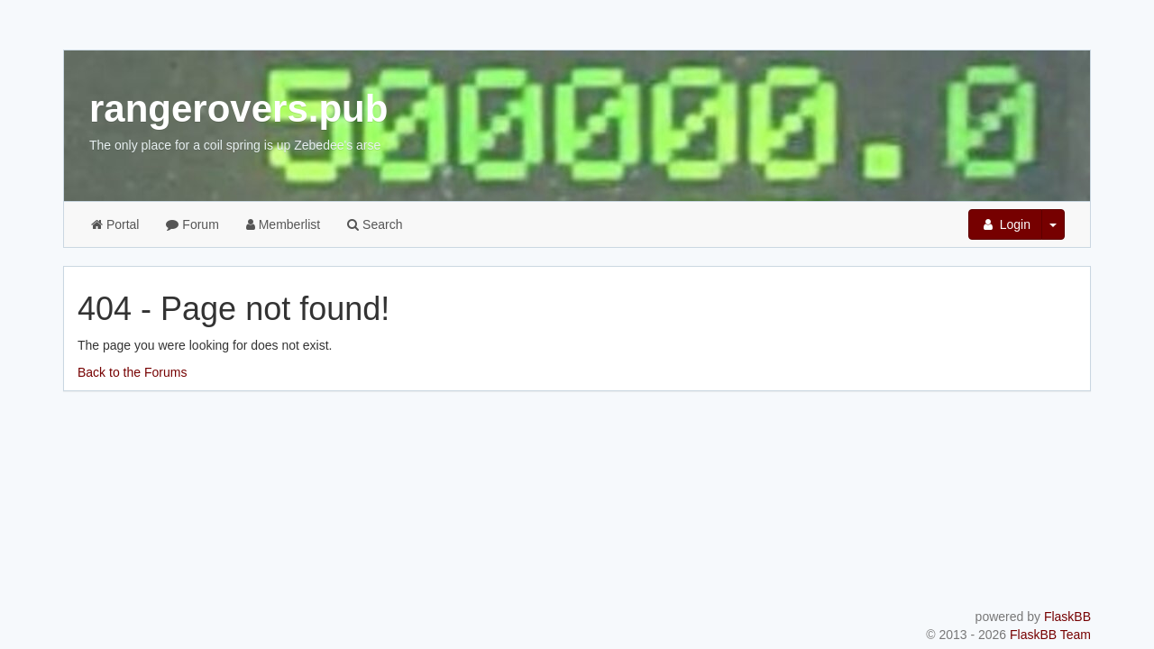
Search (374, 224)
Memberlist (283, 224)
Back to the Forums (132, 372)
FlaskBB (1067, 616)
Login (1005, 224)
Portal (115, 224)
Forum (192, 224)
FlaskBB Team (1050, 634)
